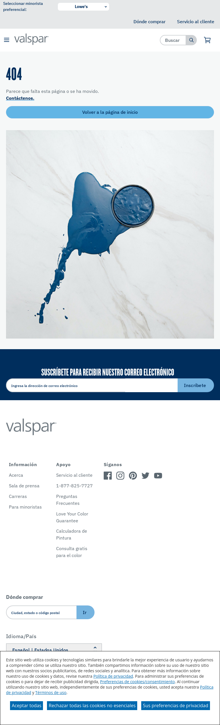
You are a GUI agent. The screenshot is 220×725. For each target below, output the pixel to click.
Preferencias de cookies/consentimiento (137, 681)
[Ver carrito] (207, 40)
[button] (6, 40)
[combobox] (173, 40)
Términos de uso (50, 692)
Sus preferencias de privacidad (175, 705)
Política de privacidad (113, 676)
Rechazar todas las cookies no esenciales (92, 705)
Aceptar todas (26, 705)
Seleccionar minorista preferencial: (23, 6)
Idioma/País (21, 636)
